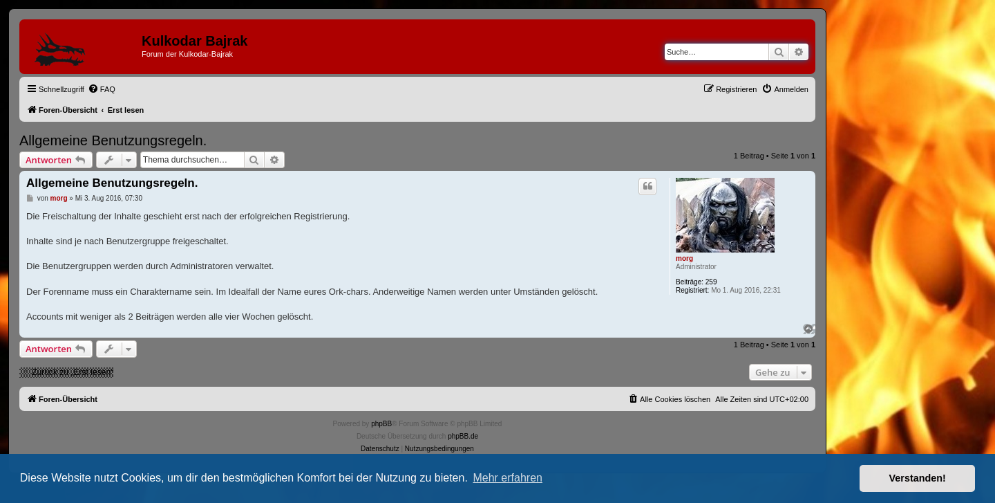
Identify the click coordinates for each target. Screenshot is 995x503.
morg (684, 258)
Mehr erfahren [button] (507, 478)
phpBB (381, 424)
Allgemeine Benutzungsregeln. (113, 140)
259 (711, 282)
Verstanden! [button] (917, 478)
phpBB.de (463, 436)
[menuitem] (101, 89)
